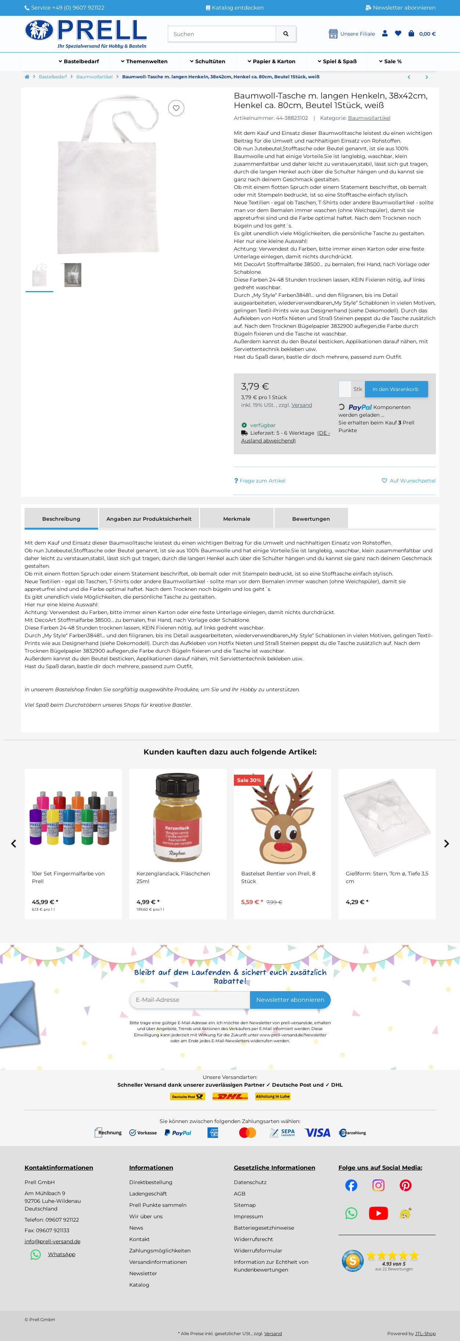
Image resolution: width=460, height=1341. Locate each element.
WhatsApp (61, 1254)
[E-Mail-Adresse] (190, 1000)
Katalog (139, 1284)
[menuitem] (79, 62)
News (136, 1228)
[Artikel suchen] (286, 34)
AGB (240, 1193)
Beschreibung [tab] (61, 519)
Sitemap (245, 1205)
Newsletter (143, 1273)
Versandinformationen (158, 1262)
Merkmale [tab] (236, 519)
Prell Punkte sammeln (157, 1205)
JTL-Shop (425, 1333)
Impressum (248, 1216)
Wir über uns (146, 1216)
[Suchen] (222, 34)
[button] (385, 34)
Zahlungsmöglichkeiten (160, 1250)
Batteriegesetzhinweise (264, 1228)
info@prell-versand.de (52, 1241)
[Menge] (345, 389)
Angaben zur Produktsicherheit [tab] (149, 519)
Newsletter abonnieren (290, 999)
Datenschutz (250, 1182)
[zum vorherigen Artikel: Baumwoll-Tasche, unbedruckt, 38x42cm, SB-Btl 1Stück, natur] (409, 77)
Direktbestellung (151, 1182)
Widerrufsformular (258, 1250)
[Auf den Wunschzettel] (176, 108)
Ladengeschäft (148, 1193)
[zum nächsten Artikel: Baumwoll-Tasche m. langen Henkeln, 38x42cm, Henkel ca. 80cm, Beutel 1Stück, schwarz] (427, 77)
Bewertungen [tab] (311, 519)
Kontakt (139, 1239)
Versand (301, 405)
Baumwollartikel (369, 118)
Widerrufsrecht (253, 1239)
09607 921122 (62, 1219)
